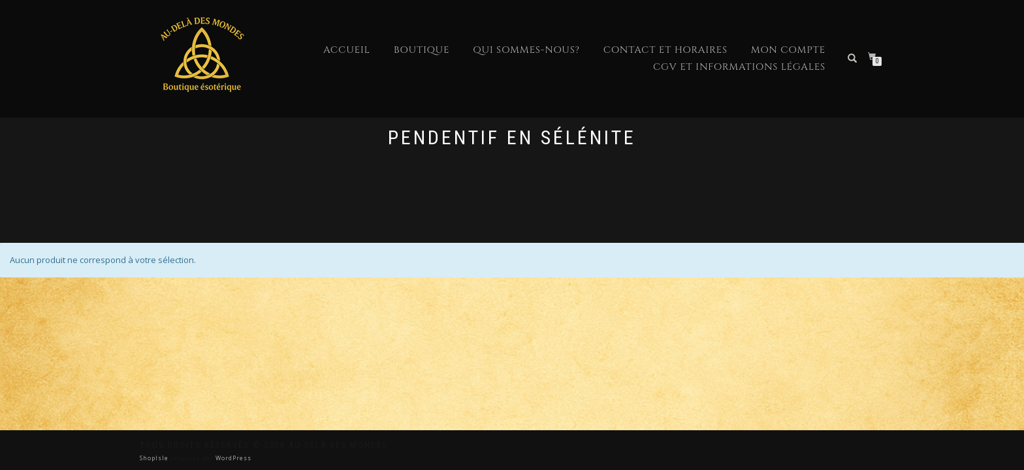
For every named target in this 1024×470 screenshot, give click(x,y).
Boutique (422, 50)
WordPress (232, 458)
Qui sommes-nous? (526, 50)
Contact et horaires (665, 50)
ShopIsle (155, 458)
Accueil (346, 50)
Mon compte (788, 50)
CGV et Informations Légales (739, 67)
